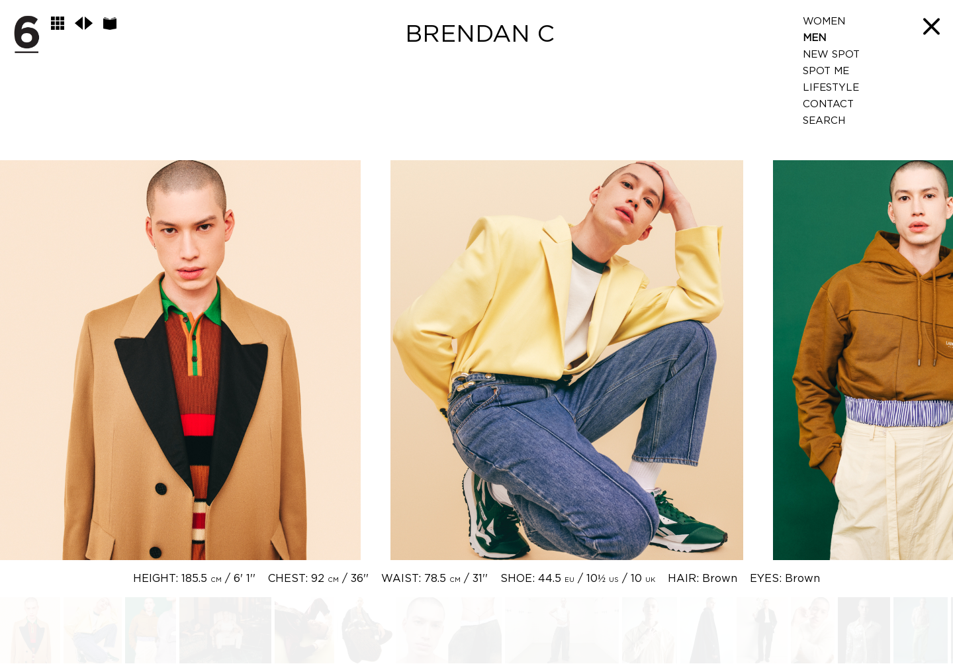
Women (824, 21)
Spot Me (826, 71)
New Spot (831, 55)
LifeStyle (831, 88)
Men (814, 38)
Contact (828, 104)
